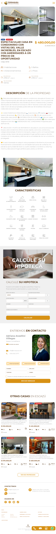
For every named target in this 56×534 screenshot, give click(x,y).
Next (26, 411)
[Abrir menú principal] (53, 3)
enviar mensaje (28, 381)
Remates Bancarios (13, 517)
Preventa (3, 517)
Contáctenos (4, 520)
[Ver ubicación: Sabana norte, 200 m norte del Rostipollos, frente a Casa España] (40, 491)
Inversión (3, 514)
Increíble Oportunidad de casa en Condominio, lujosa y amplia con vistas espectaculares (14, 457)
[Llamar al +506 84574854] (28, 494)
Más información (44, 363)
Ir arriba (28, 526)
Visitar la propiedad (13, 363)
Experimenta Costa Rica (25, 514)
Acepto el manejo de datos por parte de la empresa (21, 376)
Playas (2, 516)
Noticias (40, 512)
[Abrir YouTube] (14, 502)
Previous (2, 411)
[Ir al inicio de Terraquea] (11, 3)
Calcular (28, 318)
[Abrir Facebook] (5, 502)
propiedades (4, 512)
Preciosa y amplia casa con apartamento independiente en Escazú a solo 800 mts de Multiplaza (41, 457)
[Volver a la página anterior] (2, 3)
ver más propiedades (28, 475)
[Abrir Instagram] (10, 502)
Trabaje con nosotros (43, 514)
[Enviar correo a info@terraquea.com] (15, 491)
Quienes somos (23, 512)
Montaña (11, 514)
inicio (2, 510)
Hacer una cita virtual (29, 363)
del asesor (12, 344)
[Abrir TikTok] (18, 502)
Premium (12, 516)
